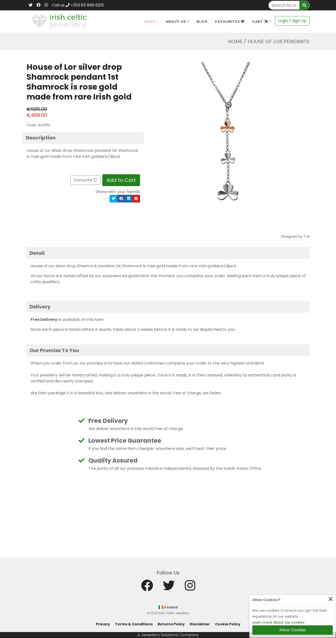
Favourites (230, 21)
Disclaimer (200, 624)
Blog (202, 21)
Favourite (85, 180)
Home (235, 41)
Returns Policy (171, 624)
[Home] (59, 21)
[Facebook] (38, 5)
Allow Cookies (292, 630)
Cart (260, 21)
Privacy (103, 624)
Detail (37, 253)
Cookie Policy (227, 624)
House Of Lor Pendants (278, 41)
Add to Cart (121, 180)
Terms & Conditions (134, 624)
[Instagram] (46, 5)
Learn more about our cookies (278, 622)
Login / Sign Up (292, 21)
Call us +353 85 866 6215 (78, 5)
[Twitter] (30, 5)
